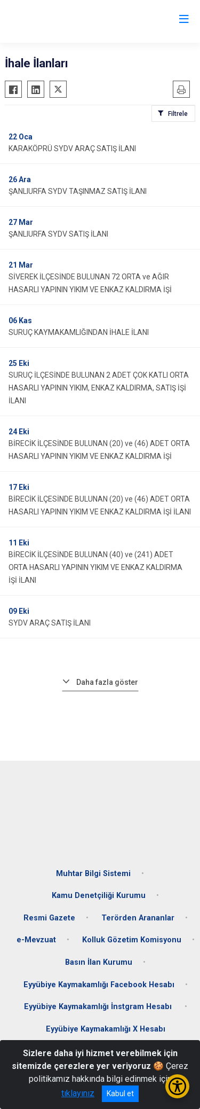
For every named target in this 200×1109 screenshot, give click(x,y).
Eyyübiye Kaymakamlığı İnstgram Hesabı (99, 1006)
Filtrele (178, 114)
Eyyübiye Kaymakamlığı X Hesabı (105, 1029)
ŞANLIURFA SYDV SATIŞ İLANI (58, 234)
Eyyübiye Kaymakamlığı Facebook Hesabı (98, 984)
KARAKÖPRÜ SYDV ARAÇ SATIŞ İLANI (72, 148)
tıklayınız (77, 1093)
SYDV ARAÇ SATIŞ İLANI (50, 623)
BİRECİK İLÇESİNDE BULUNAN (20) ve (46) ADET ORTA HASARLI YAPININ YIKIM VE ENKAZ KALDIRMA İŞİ (99, 449)
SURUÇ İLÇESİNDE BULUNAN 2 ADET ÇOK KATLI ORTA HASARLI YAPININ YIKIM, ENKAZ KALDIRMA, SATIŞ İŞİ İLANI (99, 388)
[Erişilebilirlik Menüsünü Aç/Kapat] (177, 1086)
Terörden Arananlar (137, 918)
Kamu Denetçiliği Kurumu (99, 895)
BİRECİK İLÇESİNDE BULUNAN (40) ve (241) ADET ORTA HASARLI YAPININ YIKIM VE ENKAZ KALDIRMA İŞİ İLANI (95, 567)
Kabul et (120, 1093)
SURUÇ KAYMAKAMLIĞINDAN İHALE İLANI (79, 332)
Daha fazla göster (107, 682)
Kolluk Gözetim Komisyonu (131, 939)
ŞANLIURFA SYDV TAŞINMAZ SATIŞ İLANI (78, 191)
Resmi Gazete (49, 918)
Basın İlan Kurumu (98, 962)
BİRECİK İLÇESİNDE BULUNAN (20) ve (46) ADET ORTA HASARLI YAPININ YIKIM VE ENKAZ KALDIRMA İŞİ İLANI (100, 505)
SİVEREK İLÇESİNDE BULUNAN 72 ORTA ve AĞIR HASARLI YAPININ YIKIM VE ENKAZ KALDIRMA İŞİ (90, 283)
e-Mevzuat (36, 939)
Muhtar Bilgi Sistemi (93, 873)
